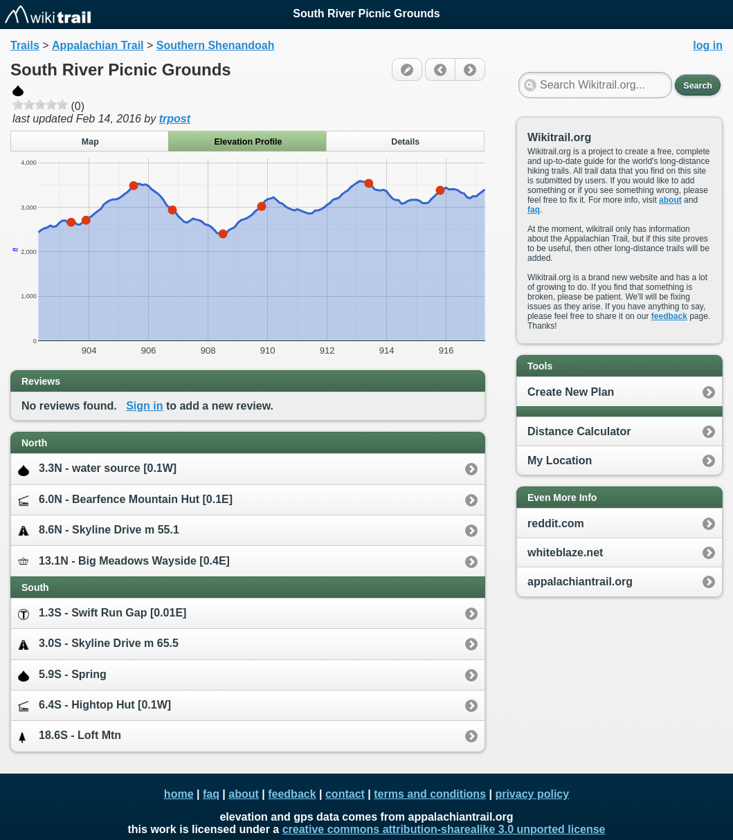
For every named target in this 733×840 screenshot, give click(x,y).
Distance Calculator (579, 431)
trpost (174, 119)
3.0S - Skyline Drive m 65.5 (98, 643)
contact (345, 794)
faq (533, 209)
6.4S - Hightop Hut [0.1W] (94, 705)
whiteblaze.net (565, 552)
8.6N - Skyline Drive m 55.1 (98, 530)
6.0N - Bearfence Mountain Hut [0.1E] (125, 499)
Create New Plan (570, 392)
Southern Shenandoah (215, 45)
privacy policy (532, 794)
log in (708, 45)
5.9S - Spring (62, 675)
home (179, 794)
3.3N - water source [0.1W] (97, 468)
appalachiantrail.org (580, 581)
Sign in (144, 406)
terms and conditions (430, 794)
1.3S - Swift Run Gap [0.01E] (102, 613)
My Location (559, 460)
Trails (24, 45)
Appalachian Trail (97, 45)
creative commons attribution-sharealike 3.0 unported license (444, 829)
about (670, 200)
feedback (669, 316)
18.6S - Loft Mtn (69, 735)
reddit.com (555, 523)
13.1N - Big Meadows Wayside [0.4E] (124, 561)
